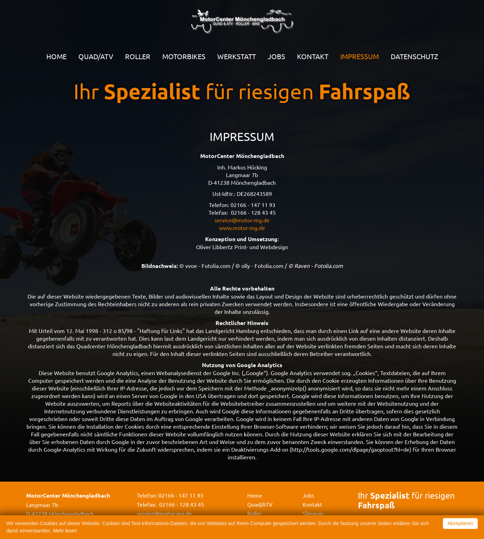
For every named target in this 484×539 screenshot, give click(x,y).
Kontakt (312, 56)
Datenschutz (414, 56)
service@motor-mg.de (242, 219)
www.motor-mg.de (242, 227)
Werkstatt (236, 56)
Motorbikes (183, 56)
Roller (137, 56)
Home (56, 56)
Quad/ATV (95, 56)
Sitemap (313, 513)
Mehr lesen (65, 530)
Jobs (276, 56)
